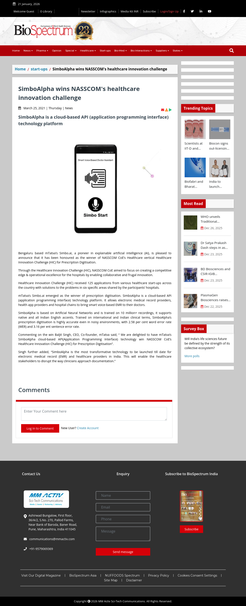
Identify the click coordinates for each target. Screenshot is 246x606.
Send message (123, 552)
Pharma (41, 50)
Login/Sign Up (169, 11)
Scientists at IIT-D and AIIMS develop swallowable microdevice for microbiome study (194, 146)
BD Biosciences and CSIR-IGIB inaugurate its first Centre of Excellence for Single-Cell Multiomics (215, 271)
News (27, 50)
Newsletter (88, 11)
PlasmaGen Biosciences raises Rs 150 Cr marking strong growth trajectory (214, 297)
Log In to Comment (40, 428)
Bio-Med (119, 50)
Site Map (111, 580)
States (176, 50)
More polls (192, 356)
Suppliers (161, 50)
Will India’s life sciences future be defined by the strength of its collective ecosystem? (207, 343)
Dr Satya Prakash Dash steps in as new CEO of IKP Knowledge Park (214, 245)
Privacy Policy (158, 575)
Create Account (88, 428)
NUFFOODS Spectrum (122, 575)
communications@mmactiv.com (52, 539)
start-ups (39, 69)
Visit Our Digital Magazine (41, 575)
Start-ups (105, 50)
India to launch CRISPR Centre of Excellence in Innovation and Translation (219, 184)
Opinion (56, 50)
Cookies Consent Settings (197, 575)
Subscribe (149, 11)
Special (69, 50)
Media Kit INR (129, 11)
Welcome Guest (24, 11)
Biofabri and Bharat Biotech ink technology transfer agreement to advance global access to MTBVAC (195, 184)
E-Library (46, 11)
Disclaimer (134, 580)
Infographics (108, 11)
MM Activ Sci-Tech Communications (121, 601)
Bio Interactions (140, 50)
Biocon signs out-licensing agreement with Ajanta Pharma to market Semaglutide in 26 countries (219, 146)
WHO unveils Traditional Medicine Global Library (213, 219)
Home (16, 50)
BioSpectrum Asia (82, 575)
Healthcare (87, 50)
